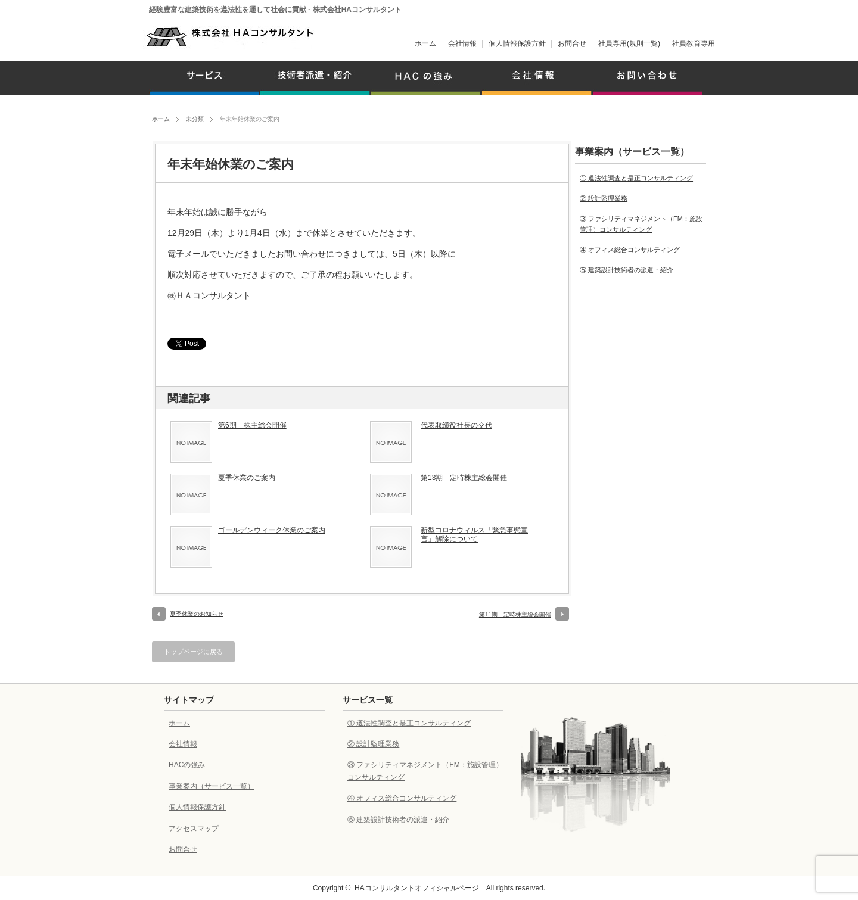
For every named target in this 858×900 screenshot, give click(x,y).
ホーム (425, 43)
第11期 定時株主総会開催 (515, 614)
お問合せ (572, 43)
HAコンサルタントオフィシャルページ (417, 888)
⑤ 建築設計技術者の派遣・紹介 (626, 269)
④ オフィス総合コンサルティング (630, 249)
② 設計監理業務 (603, 198)
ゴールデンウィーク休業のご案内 (271, 530)
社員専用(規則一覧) (629, 43)
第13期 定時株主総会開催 (464, 478)
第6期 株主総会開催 (252, 425)
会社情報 (462, 43)
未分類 (195, 119)
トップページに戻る (193, 651)
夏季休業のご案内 (246, 478)
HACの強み (187, 765)
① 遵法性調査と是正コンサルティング (636, 178)
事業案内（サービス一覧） (211, 786)
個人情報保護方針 (517, 43)
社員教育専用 (693, 43)
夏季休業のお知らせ (196, 614)
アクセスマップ (194, 828)
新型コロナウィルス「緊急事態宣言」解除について (474, 535)
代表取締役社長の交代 (456, 425)
